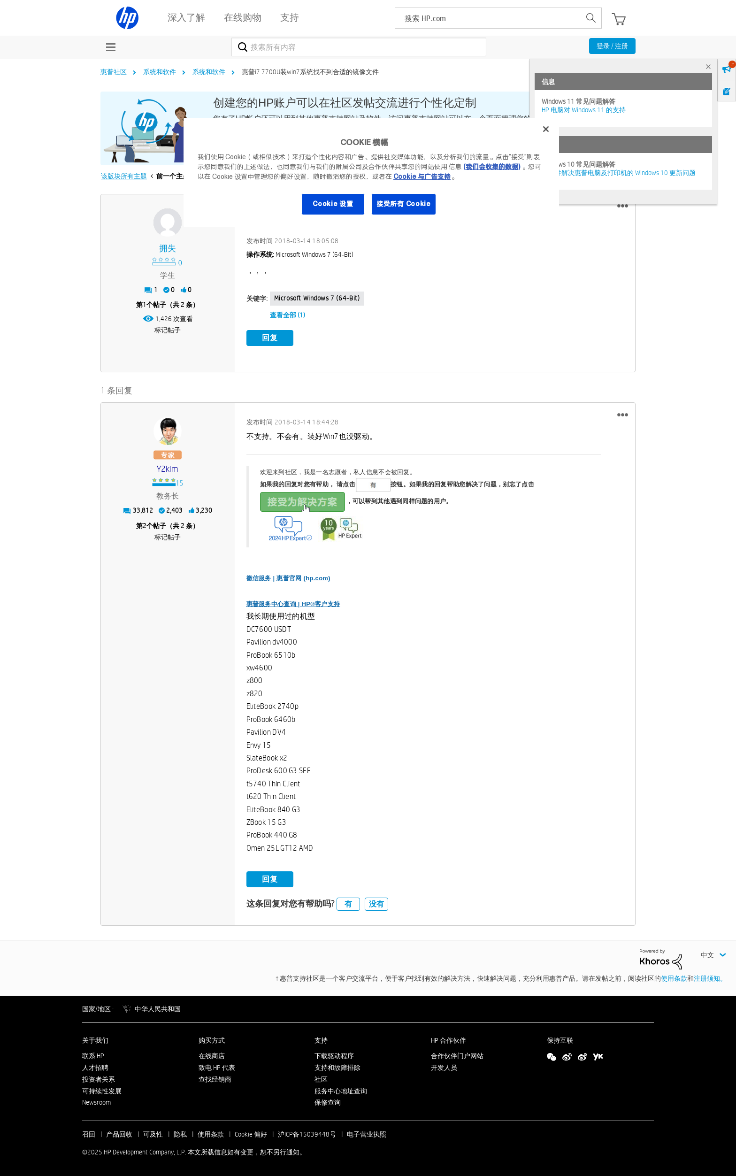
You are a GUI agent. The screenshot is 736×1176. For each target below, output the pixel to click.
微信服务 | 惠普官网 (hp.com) (288, 578)
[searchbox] (488, 18)
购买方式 (212, 1040)
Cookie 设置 (333, 204)
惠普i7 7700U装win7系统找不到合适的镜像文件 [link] (310, 72)
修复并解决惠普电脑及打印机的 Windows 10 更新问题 (619, 173)
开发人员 (444, 1067)
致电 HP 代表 (217, 1067)
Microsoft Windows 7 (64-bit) (317, 298)
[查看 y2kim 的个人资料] (168, 469)
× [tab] (708, 66)
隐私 (180, 1134)
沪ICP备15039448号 (307, 1134)
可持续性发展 (102, 1091)
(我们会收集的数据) (491, 166)
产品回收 (119, 1134)
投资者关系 (98, 1079)
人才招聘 (95, 1067)
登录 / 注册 (612, 46)
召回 (88, 1134)
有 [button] (348, 904)
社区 (321, 1079)
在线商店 (212, 1056)
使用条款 (674, 978)
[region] (371, 172)
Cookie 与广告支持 (422, 176)
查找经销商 (215, 1079)
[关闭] (546, 129)
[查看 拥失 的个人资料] (168, 248)
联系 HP (93, 1056)
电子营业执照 (366, 1134)
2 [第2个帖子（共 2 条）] (144, 525)
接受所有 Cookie (403, 204)
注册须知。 (710, 978)
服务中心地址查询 (340, 1091)
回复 (270, 338)
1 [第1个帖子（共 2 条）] (144, 304)
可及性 (153, 1134)
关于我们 (95, 1040)
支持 (321, 1040)
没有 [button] (376, 904)
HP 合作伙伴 (448, 1040)
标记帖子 (167, 330)
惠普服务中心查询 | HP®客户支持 (293, 603)
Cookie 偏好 (251, 1134)
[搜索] (358, 47)
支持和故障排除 (337, 1067)
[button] (622, 206)
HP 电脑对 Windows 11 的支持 (584, 110)
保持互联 (560, 1040)
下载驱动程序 (334, 1056)
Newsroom (96, 1102)
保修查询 (327, 1102)
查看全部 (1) (287, 315)
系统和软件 (159, 72)
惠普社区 (113, 72)
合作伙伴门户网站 (457, 1056)
